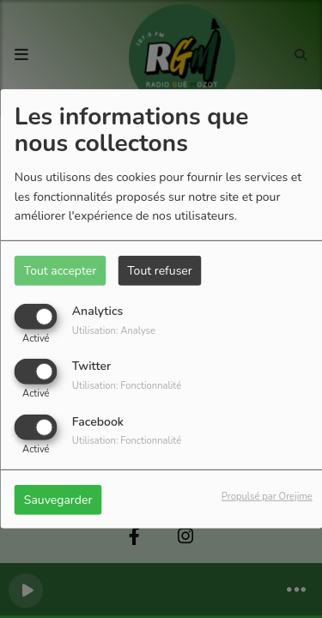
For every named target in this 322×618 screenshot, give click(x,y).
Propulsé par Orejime (267, 495)
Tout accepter (60, 271)
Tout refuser (159, 271)
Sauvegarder (58, 499)
